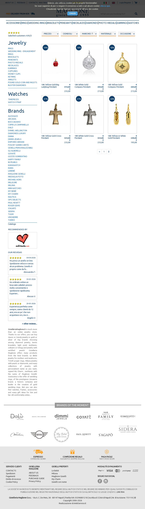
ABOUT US (33, 473)
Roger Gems (14, 205)
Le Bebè (55, 471)
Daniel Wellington (17, 130)
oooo (69, 33)
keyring (12, 77)
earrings (122, 23)
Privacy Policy (35, 481)
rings (24, 23)
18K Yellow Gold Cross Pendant (51, 137)
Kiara (10, 168)
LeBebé (11, 171)
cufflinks (13, 71)
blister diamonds (17, 85)
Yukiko (11, 220)
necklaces (79, 23)
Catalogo (12, 224)
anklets (12, 79)
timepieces (13, 99)
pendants (66, 23)
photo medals (107, 23)
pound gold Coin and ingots (22, 82)
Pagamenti (10, 476)
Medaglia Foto (15, 177)
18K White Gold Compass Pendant (82, 86)
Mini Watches (14, 188)
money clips (14, 74)
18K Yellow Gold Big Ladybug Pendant (50, 86)
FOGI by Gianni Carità (18, 145)
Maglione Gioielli (16, 174)
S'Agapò (12, 208)
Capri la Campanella (18, 125)
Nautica (12, 197)
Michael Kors (15, 179)
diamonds (92, 23)
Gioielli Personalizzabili (20, 148)
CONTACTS (11, 471)
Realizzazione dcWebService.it (72, 503)
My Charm (13, 194)
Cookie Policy (12, 482)
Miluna (11, 185)
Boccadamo (14, 122)
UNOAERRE (13, 217)
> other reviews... (29, 324)
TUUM (11, 214)
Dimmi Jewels (14, 139)
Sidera (11, 211)
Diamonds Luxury (17, 133)
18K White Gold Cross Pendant (84, 137)
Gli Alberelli (14, 151)
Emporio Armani (16, 142)
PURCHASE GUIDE (36, 478)
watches (133, 23)
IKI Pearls (12, 162)
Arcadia (12, 119)
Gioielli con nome (59, 482)
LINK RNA (120, 492)
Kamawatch (14, 165)
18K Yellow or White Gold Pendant (117, 137)
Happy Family (14, 159)
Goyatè (11, 153)
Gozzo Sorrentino (17, 156)
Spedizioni (10, 473)
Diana (11, 136)
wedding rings (37, 23)
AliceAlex (13, 116)
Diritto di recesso (13, 479)
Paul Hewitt (14, 203)
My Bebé (12, 191)
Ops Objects (14, 200)
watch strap (14, 102)
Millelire (12, 182)
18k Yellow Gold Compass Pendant (116, 86)
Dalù (10, 127)
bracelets (53, 23)
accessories (13, 22)
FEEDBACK (34, 475)
